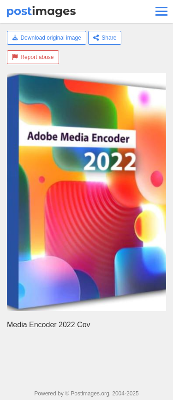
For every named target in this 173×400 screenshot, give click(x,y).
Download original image (46, 38)
